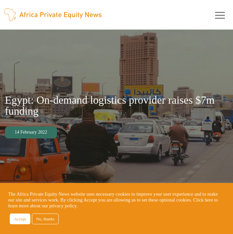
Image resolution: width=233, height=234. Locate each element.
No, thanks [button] (45, 218)
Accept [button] (20, 218)
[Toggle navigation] (220, 14)
